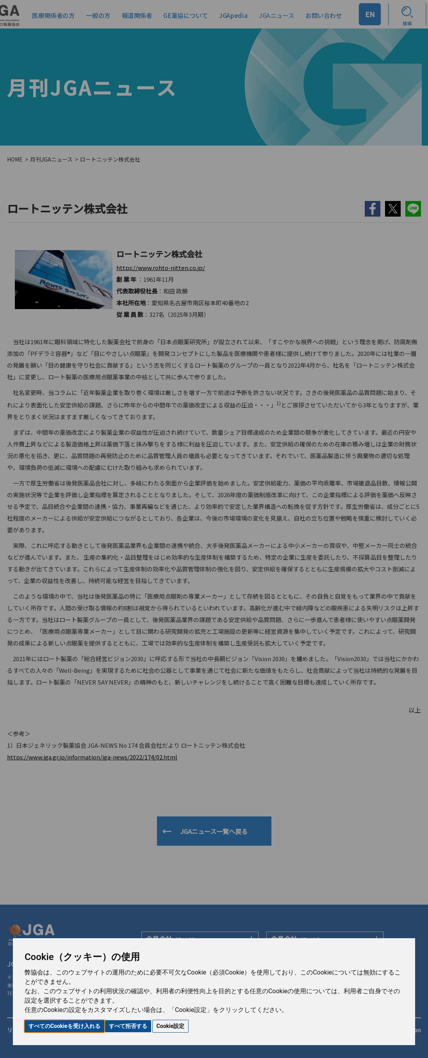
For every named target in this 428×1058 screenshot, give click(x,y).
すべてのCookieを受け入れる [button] (64, 1026)
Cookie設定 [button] (171, 1026)
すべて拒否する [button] (128, 1026)
